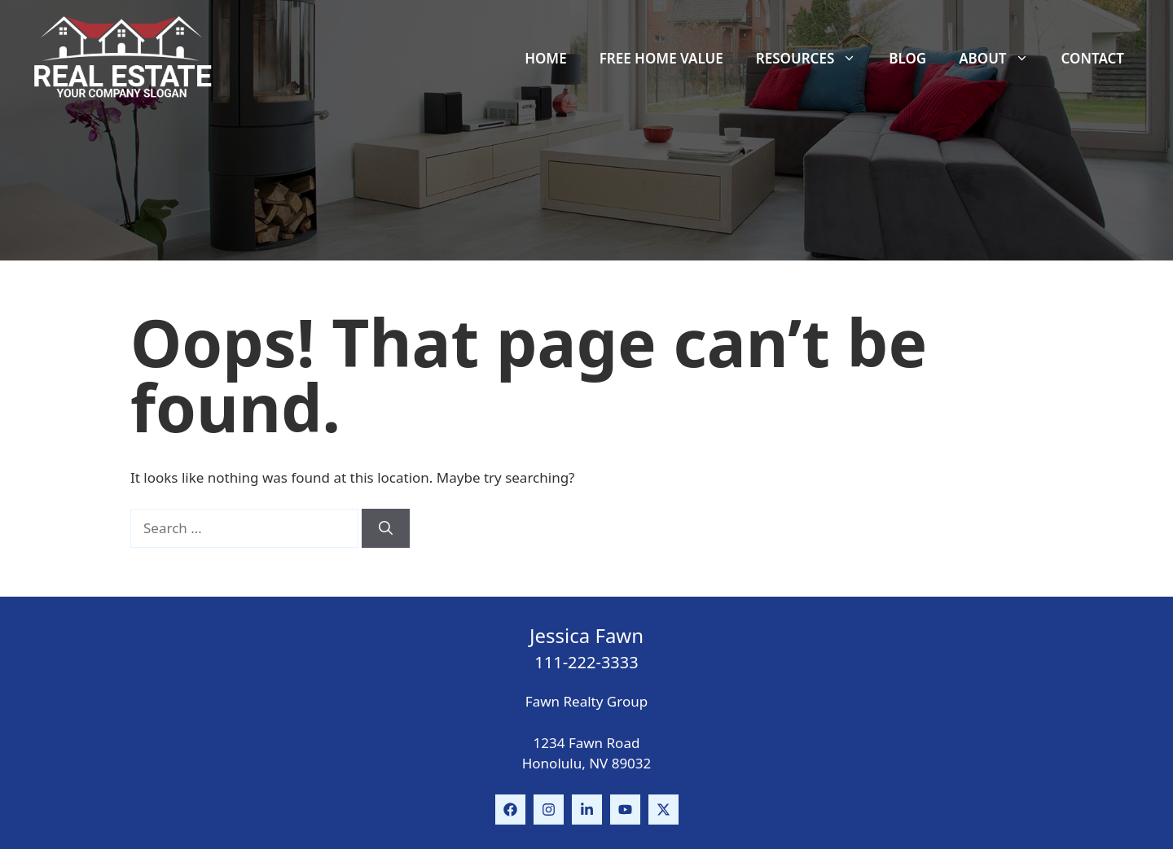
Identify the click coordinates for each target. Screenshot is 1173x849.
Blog (907, 58)
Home (546, 58)
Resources (814, 58)
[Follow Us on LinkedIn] (587, 809)
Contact (1092, 58)
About (1001, 58)
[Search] (386, 528)
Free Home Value (661, 58)
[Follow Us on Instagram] (549, 809)
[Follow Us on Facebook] (510, 809)
